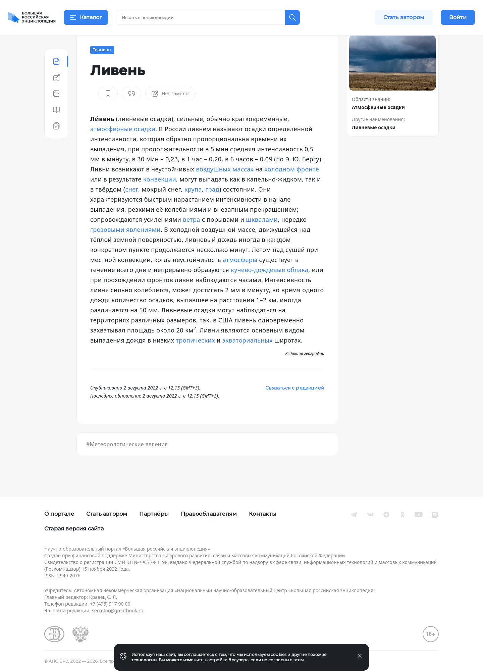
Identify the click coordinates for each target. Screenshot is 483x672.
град (212, 206)
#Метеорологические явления (127, 461)
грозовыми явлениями (125, 246)
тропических (195, 357)
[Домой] (32, 17)
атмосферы (240, 276)
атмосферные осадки (122, 146)
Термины (102, 66)
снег (132, 206)
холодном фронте (291, 186)
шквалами (262, 236)
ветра (191, 236)
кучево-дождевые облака (269, 286)
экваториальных (247, 357)
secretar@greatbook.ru (118, 610)
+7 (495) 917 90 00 (110, 604)
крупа (193, 206)
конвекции (159, 196)
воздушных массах (225, 186)
